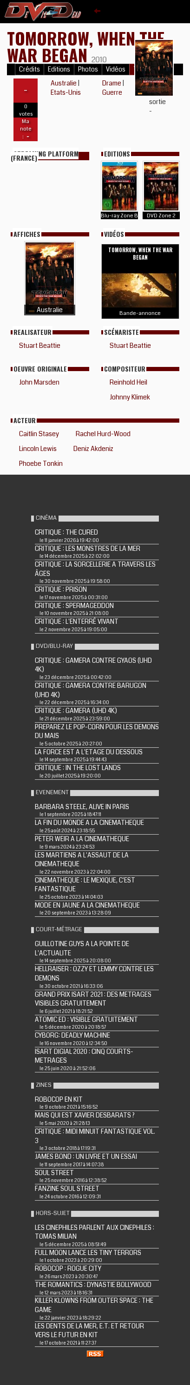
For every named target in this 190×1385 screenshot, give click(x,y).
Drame (111, 83)
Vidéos (115, 69)
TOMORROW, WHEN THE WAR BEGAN (85, 46)
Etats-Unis (66, 92)
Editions (59, 69)
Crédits (29, 69)
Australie (64, 83)
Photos (88, 69)
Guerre (112, 92)
